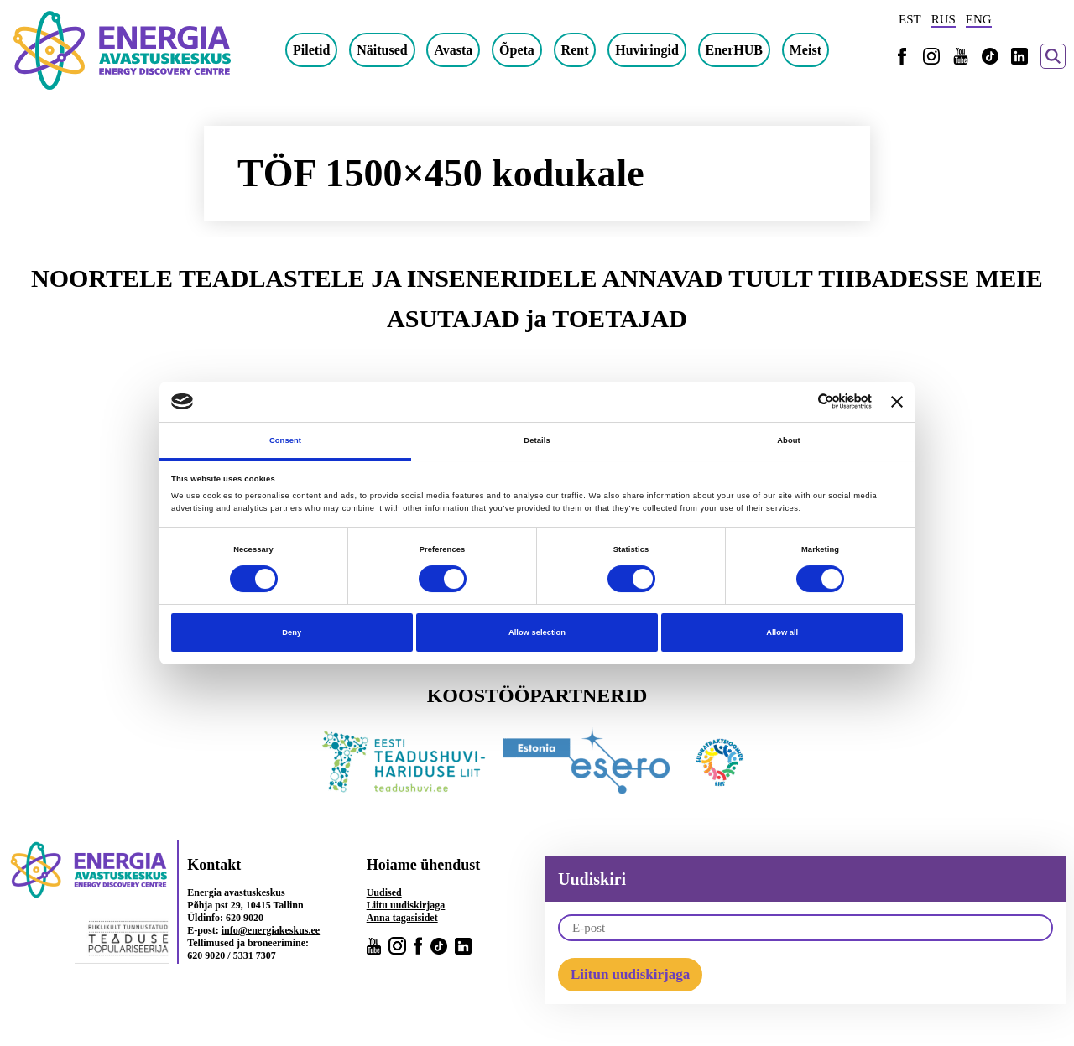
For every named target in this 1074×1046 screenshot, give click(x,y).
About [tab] (788, 440)
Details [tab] (537, 440)
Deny (291, 632)
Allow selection (537, 632)
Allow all (782, 632)
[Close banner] (897, 402)
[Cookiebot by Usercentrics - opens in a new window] (798, 401)
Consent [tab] (285, 440)
